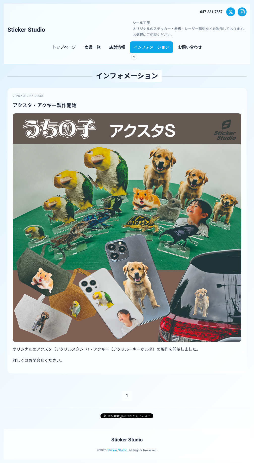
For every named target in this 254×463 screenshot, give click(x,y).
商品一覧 (92, 47)
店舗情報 (117, 47)
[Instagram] (242, 11)
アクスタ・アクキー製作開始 (44, 105)
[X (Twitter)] (230, 11)
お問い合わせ (190, 47)
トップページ (64, 47)
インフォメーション (151, 47)
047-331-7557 (211, 12)
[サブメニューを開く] (134, 57)
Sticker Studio (26, 29)
